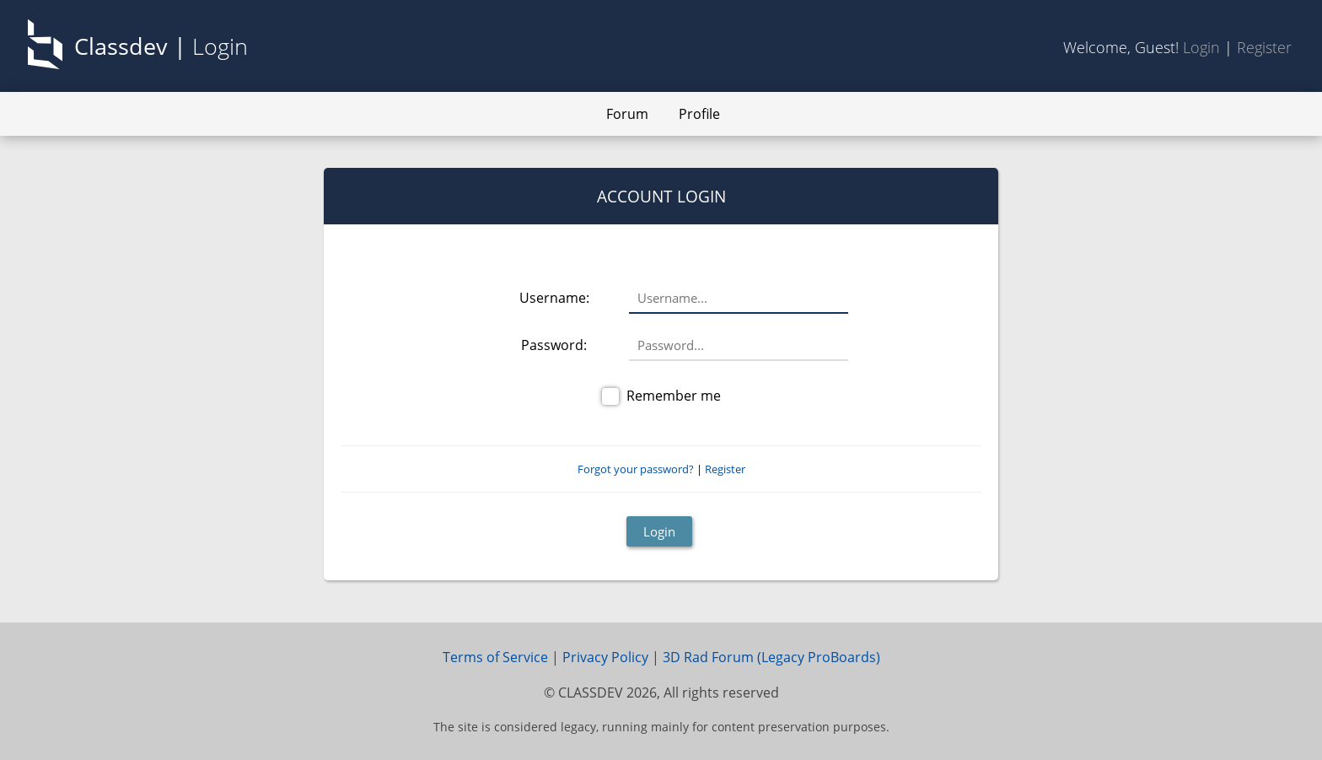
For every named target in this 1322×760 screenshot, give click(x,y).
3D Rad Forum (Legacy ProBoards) (771, 657)
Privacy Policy (605, 657)
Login (1201, 47)
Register (1264, 47)
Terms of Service (495, 657)
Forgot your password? (636, 469)
